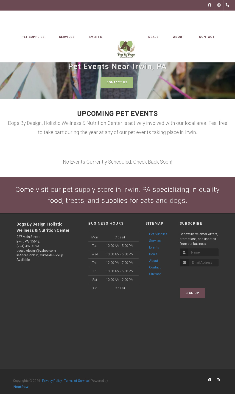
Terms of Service (76, 381)
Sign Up (192, 293)
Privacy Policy (52, 381)
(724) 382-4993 (28, 246)
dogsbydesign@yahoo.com (36, 250)
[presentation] (204, 275)
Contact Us (116, 82)
